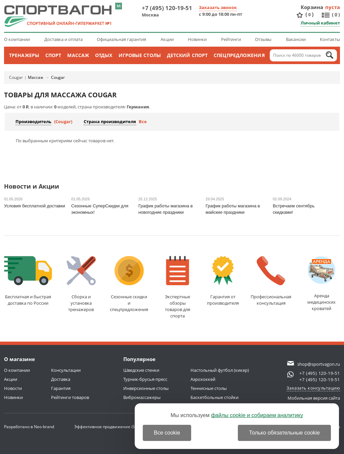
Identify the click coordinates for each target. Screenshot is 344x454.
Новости (13, 388)
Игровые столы (140, 55)
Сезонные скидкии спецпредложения (129, 284)
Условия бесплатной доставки (34, 205)
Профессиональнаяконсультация (271, 281)
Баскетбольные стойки (214, 397)
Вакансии (296, 39)
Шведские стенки (141, 370)
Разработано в (29, 427)
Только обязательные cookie (284, 433)
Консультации (66, 370)
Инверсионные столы (146, 388)
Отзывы (263, 39)
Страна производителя (110, 121)
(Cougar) (63, 121)
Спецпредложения (239, 55)
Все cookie (167, 433)
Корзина (312, 7)
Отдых (104, 55)
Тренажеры (24, 55)
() (309, 14)
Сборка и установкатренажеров (81, 284)
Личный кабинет (320, 23)
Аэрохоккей (202, 379)
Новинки (197, 39)
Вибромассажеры (142, 397)
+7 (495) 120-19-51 (167, 8)
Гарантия (61, 388)
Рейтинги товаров (70, 397)
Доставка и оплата (63, 39)
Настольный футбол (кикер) (219, 370)
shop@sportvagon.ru (318, 364)
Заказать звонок (218, 7)
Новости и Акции (31, 186)
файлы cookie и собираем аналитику (257, 415)
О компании (17, 39)
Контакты (330, 39)
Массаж (78, 55)
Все (143, 121)
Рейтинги (231, 39)
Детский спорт (187, 55)
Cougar (16, 77)
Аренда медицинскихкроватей (321, 283)
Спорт (53, 55)
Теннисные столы (208, 388)
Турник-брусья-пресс (145, 379)
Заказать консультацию (313, 388)
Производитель (33, 121)
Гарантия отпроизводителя (223, 281)
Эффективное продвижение (108, 427)
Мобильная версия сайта (314, 398)
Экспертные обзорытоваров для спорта (177, 287)
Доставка (60, 379)
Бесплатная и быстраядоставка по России (28, 281)
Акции (167, 39)
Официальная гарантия (121, 39)
